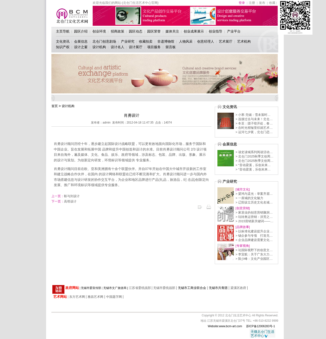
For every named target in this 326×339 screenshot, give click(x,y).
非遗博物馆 (165, 41)
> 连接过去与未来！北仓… (254, 119)
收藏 (272, 3)
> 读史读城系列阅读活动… (254, 152)
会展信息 (81, 41)
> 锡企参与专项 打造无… (254, 235)
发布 (262, 3)
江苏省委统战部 (140, 288)
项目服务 (154, 47)
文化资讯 (62, 41)
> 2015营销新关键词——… (254, 221)
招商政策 (117, 31)
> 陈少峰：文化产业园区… (254, 259)
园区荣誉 (154, 31)
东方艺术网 (77, 297)
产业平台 (234, 31)
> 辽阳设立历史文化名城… (254, 202)
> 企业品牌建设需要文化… (254, 240)
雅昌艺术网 (95, 297)
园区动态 (135, 31)
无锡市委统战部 (164, 288)
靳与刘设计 (65, 196)
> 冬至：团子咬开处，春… (254, 123)
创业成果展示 (194, 31)
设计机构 (99, 47)
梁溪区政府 (238, 288)
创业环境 (99, 31)
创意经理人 (205, 41)
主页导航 (62, 31)
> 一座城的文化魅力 (249, 198)
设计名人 (117, 47)
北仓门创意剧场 (104, 41)
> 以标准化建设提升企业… (254, 231)
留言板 (171, 47)
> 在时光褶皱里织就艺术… (254, 128)
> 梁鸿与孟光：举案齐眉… (254, 194)
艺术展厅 (225, 41)
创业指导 (215, 31)
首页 (54, 106)
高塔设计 (63, 201)
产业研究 (127, 41)
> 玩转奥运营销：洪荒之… (254, 217)
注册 (252, 3)
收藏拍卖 (146, 41)
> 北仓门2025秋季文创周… (254, 156)
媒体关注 (172, 31)
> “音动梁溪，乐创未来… (253, 165)
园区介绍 (81, 31)
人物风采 (186, 41)
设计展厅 (135, 47)
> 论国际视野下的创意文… (254, 250)
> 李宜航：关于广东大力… (254, 254)
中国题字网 (114, 297)
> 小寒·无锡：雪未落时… (253, 115)
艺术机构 (244, 41)
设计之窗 (81, 47)
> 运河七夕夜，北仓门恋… (254, 132)
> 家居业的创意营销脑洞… (254, 212)
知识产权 (62, 47)
